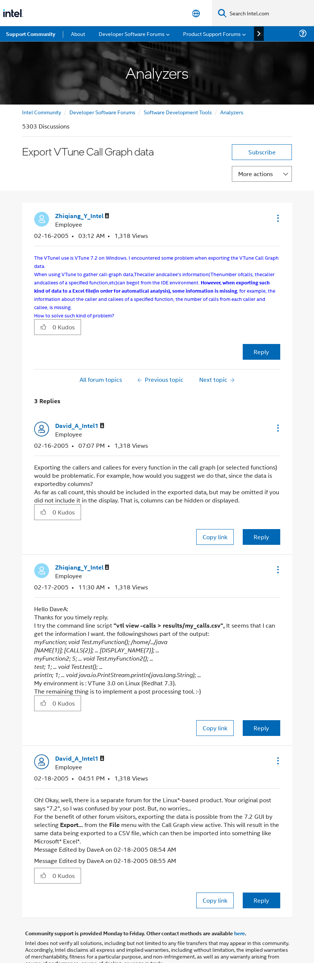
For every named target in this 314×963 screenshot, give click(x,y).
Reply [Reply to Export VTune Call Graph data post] (261, 351)
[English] (196, 13)
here (239, 933)
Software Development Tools (178, 112)
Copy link (215, 536)
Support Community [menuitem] (30, 34)
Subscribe (262, 152)
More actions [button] (255, 173)
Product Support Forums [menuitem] (212, 33)
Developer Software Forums (102, 112)
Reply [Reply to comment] (261, 536)
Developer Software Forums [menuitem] (132, 33)
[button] (277, 218)
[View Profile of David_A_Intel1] (79, 426)
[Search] (222, 13)
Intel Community (41, 112)
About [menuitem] (78, 33)
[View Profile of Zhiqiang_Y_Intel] (82, 216)
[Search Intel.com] (270, 13)
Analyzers (231, 112)
